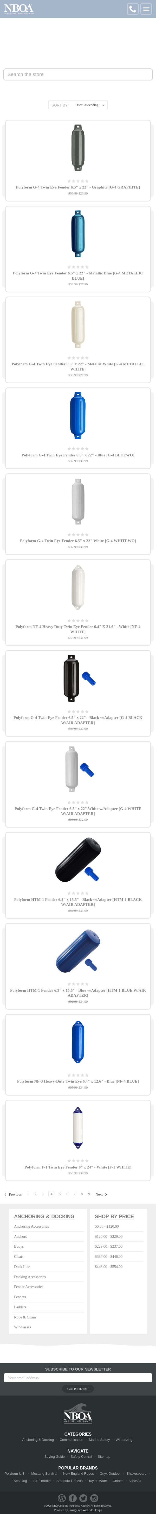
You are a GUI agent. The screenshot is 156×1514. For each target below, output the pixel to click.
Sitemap (104, 1457)
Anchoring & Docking (38, 1440)
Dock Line (22, 1267)
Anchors (20, 1236)
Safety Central (81, 1457)
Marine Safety (99, 1440)
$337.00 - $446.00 (108, 1256)
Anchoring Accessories (31, 1226)
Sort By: (59, 105)
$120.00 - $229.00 (108, 1236)
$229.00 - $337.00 (108, 1246)
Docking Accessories (30, 1277)
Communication (71, 1440)
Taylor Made (97, 1481)
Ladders (20, 1307)
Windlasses (22, 1327)
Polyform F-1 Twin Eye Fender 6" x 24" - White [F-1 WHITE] (78, 1167)
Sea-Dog (20, 1481)
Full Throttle (41, 1481)
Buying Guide (54, 1457)
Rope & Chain (25, 1317)
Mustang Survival (44, 1473)
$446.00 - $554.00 (108, 1267)
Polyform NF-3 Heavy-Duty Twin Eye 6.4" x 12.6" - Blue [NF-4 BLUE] (78, 1081)
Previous (13, 1194)
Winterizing (124, 1440)
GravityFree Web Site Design (85, 1510)
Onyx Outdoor (110, 1473)
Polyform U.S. (15, 1473)
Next (101, 1194)
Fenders (20, 1297)
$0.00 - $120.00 (107, 1226)
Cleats (18, 1256)
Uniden (118, 1481)
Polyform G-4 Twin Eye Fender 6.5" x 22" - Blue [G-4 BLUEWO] (78, 455)
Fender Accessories (28, 1287)
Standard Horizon (69, 1481)
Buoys (19, 1246)
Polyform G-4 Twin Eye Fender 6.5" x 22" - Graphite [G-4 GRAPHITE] (78, 187)
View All (135, 1481)
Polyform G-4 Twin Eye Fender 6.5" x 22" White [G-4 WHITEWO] (78, 541)
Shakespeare (137, 1473)
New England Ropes (78, 1473)
